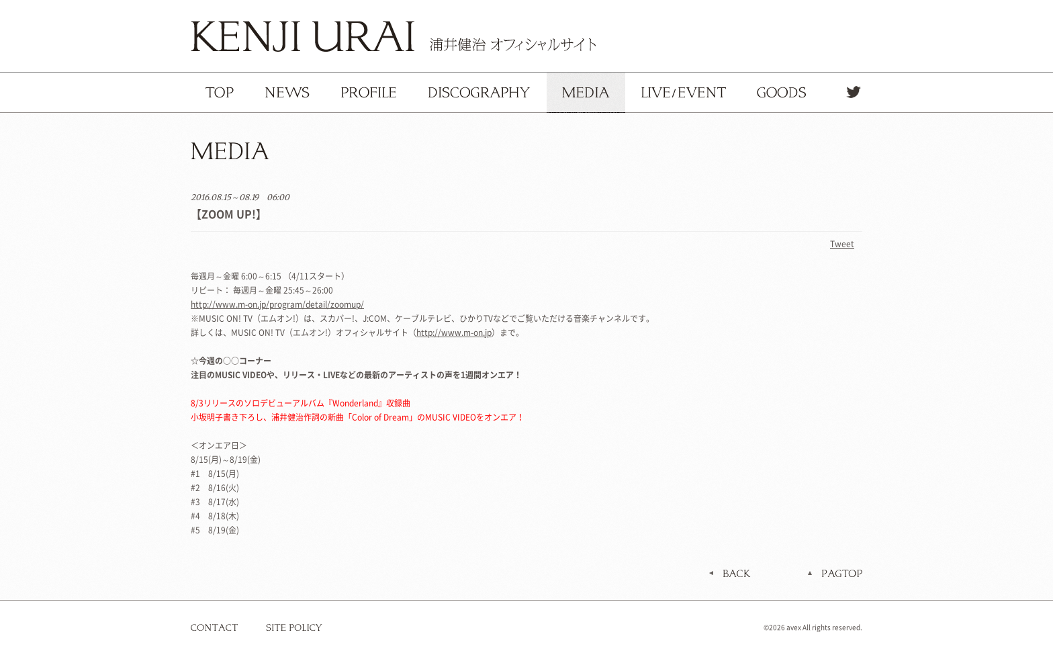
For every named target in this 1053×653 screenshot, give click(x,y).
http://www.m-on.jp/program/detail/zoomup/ (277, 304)
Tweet (842, 244)
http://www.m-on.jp (454, 332)
